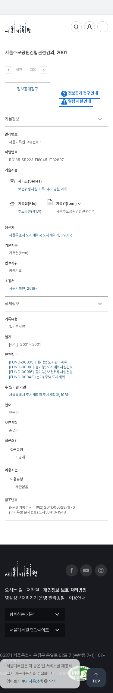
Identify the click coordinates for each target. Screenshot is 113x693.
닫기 (52, 681)
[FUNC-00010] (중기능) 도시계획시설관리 (41, 367)
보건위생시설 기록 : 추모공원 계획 (42, 189)
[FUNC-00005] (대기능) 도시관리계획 (38, 362)
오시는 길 (14, 590)
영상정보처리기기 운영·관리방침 (35, 598)
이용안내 (77, 598)
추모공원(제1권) (29, 211)
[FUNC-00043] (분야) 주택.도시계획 (37, 377)
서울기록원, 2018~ (23, 288)
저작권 (33, 590)
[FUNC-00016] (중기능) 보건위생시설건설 (41, 372)
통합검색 (76, 26)
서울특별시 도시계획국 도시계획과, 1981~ (39, 394)
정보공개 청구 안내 (79, 93)
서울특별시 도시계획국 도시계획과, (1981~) (40, 235)
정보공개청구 (27, 88)
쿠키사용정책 (32, 681)
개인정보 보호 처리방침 (64, 590)
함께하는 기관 (22, 614)
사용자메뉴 (89, 26)
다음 (33, 69)
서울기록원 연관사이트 (29, 630)
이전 (19, 69)
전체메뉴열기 (102, 26)
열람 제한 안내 (76, 101)
